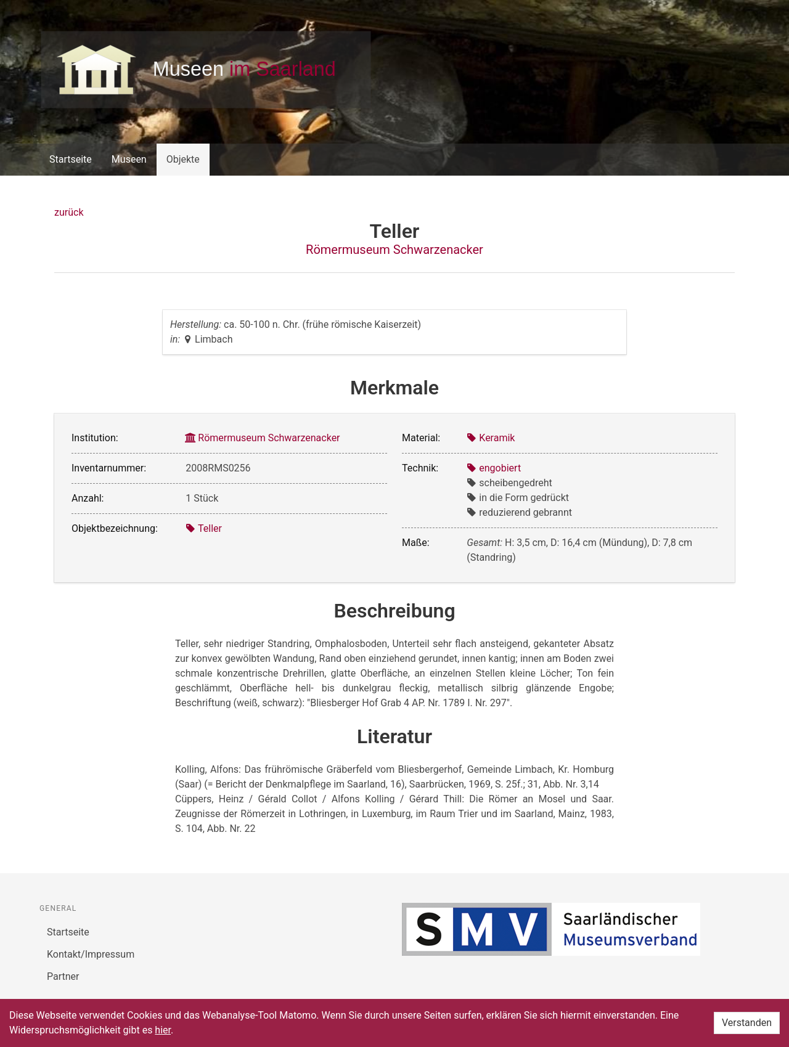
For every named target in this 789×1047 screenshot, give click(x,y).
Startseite (70, 159)
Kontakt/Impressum (90, 954)
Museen (129, 159)
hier (163, 1030)
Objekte (183, 159)
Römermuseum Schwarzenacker (394, 249)
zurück (68, 212)
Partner (63, 976)
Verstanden (747, 1023)
